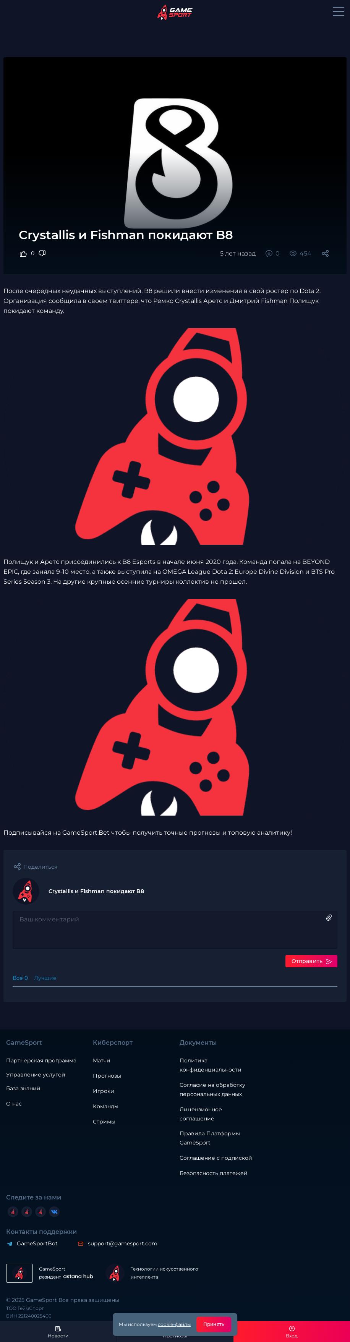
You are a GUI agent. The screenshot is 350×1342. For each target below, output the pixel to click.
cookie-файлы (174, 1324)
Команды (105, 1106)
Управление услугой (35, 1075)
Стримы (104, 1121)
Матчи (101, 1060)
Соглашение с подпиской (216, 1157)
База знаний (23, 1088)
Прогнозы (107, 1075)
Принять (213, 1324)
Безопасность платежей (214, 1173)
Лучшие (45, 978)
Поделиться (40, 866)
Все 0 (20, 978)
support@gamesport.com (122, 1243)
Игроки (103, 1091)
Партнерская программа (41, 1060)
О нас (14, 1103)
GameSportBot (37, 1243)
